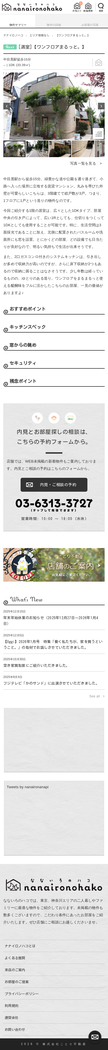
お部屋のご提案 (17, 981)
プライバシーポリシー (22, 993)
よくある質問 (15, 957)
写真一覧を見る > (86, 163)
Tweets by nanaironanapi (28, 787)
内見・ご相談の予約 (58, 485)
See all (95, 696)
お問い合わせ (15, 1029)
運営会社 (11, 1017)
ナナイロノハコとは (20, 946)
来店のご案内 (15, 969)
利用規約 (11, 1005)
